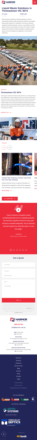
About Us (18, 358)
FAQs (18, 374)
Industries (18, 363)
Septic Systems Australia (10, 414)
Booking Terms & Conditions (18, 388)
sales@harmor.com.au (18, 312)
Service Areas (18, 366)
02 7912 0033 (19, 351)
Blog (18, 368)
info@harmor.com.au (19, 327)
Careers (18, 371)
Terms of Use (18, 385)
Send (17, 300)
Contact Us (6, 112)
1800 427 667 (18, 324)
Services (18, 360)
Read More (7, 190)
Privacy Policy (28, 308)
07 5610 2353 (19, 345)
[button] (3, 136)
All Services (9, 198)
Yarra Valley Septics (11, 425)
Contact (18, 376)
